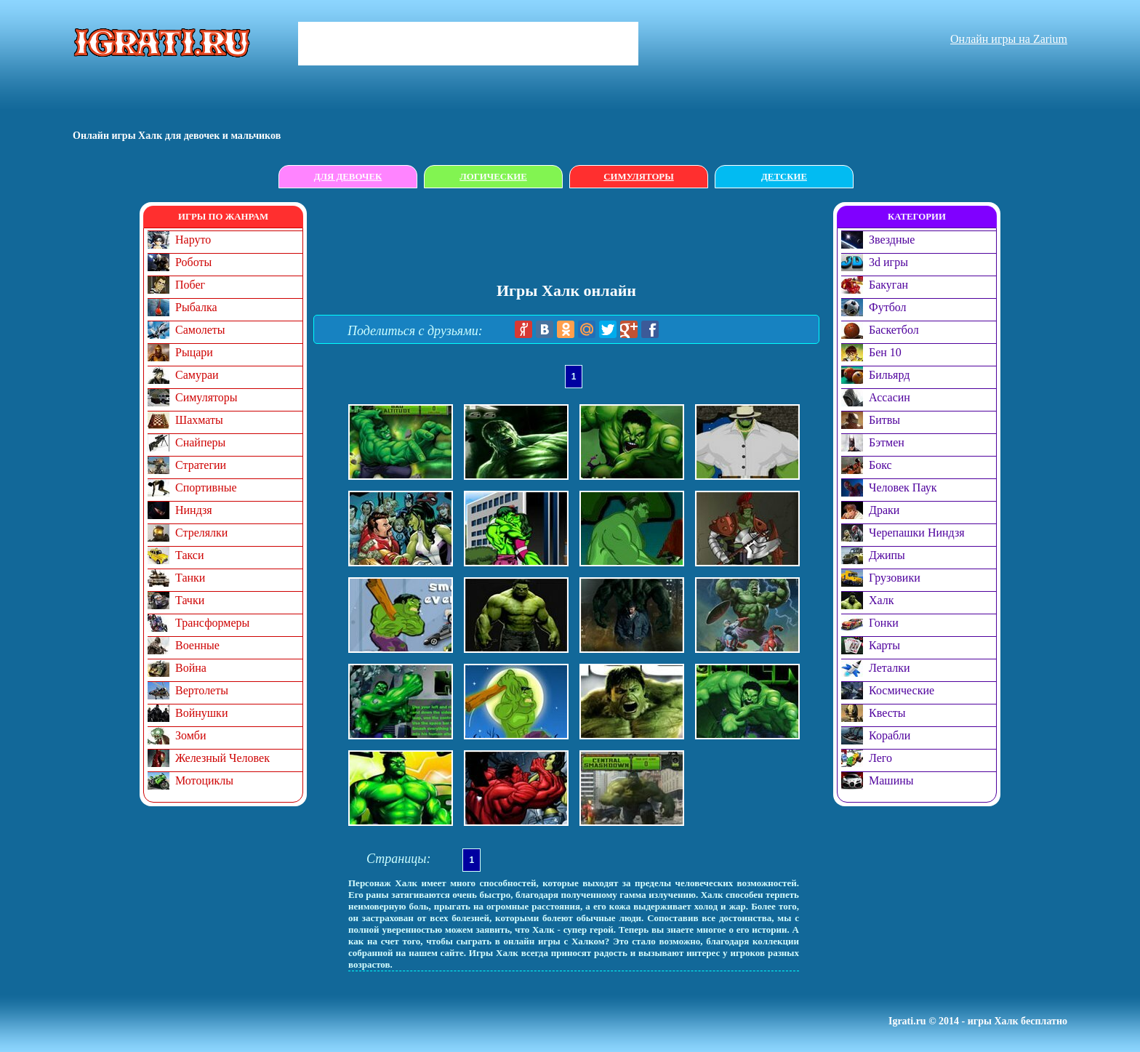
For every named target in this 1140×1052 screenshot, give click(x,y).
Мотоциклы (204, 780)
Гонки (884, 623)
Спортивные (206, 487)
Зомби (190, 735)
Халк (881, 600)
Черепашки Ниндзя (917, 532)
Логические (493, 177)
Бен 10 (885, 352)
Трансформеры (212, 623)
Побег (190, 284)
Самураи (197, 375)
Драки (884, 510)
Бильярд (889, 375)
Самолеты (200, 330)
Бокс (880, 465)
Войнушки (201, 713)
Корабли (889, 735)
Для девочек (348, 177)
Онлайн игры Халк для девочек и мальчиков (177, 135)
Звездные (892, 239)
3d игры (888, 262)
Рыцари (194, 352)
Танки (190, 577)
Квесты (887, 713)
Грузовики (894, 577)
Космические (901, 690)
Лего (880, 758)
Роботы (193, 262)
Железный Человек (222, 758)
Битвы (884, 420)
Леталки (889, 668)
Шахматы (199, 420)
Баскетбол (894, 330)
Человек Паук (902, 487)
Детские (784, 177)
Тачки (189, 600)
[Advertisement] (573, 235)
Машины (891, 780)
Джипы (887, 555)
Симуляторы (638, 177)
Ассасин (889, 397)
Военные (197, 645)
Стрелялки (201, 532)
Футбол (888, 307)
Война (190, 668)
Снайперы (200, 442)
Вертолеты (201, 690)
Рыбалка (196, 307)
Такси (189, 555)
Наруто (193, 239)
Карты (884, 645)
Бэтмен (886, 442)
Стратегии (200, 465)
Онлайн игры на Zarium (1008, 39)
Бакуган (888, 284)
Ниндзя (193, 510)
